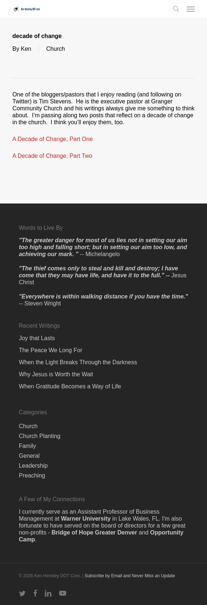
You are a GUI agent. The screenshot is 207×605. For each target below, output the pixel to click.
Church (55, 49)
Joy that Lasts (37, 338)
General (29, 456)
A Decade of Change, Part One (52, 139)
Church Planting (39, 436)
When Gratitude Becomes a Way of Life (70, 386)
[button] (191, 8)
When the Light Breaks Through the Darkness (78, 362)
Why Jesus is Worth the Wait (56, 374)
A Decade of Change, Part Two (52, 156)
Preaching (32, 475)
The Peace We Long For (50, 350)
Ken (26, 49)
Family (27, 446)
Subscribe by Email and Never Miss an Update (130, 575)
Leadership (33, 466)
